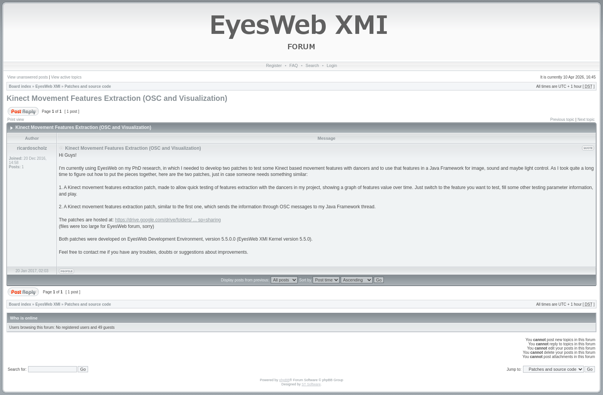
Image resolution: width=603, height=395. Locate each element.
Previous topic (562, 119)
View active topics (66, 77)
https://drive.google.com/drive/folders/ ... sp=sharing (168, 220)
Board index (20, 86)
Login (331, 65)
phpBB (284, 380)
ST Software (311, 384)
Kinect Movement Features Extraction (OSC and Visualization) (117, 98)
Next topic (586, 119)
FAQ (294, 65)
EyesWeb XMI (47, 86)
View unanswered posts (27, 77)
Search (312, 65)
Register (274, 65)
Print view (15, 119)
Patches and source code (88, 86)
